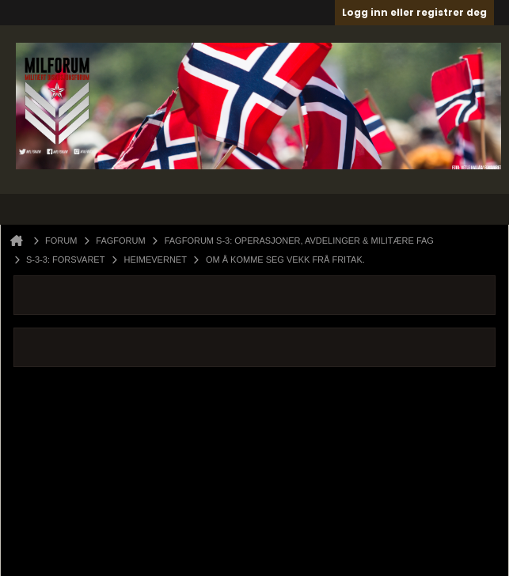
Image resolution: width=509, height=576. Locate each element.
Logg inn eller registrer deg (414, 12)
